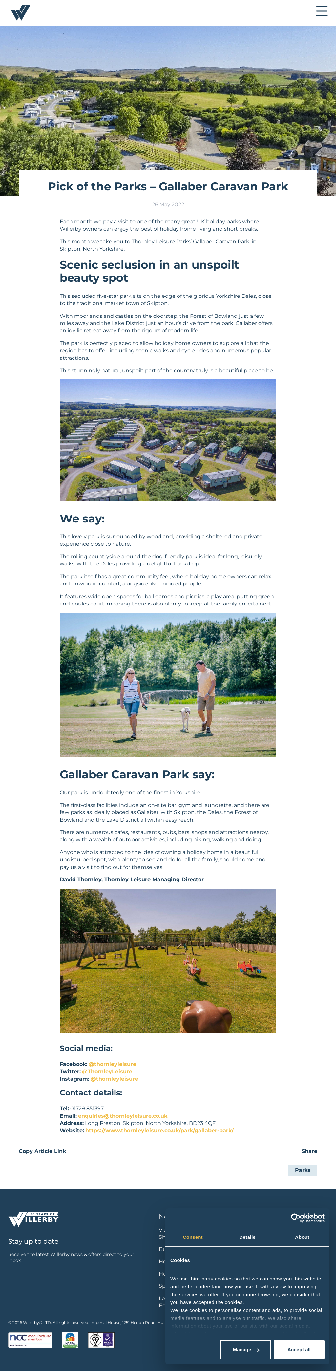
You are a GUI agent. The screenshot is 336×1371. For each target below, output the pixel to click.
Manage (246, 1349)
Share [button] (309, 1151)
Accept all (299, 1349)
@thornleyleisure (112, 1064)
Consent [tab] (193, 1237)
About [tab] (302, 1237)
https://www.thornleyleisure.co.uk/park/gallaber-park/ (159, 1130)
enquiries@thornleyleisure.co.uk (122, 1116)
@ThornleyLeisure (107, 1071)
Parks (303, 1170)
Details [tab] (247, 1237)
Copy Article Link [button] (42, 1151)
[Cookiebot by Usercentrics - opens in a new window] (296, 1218)
